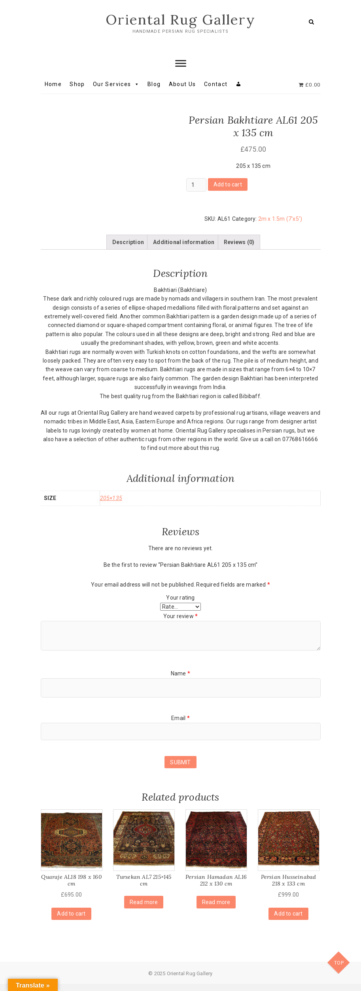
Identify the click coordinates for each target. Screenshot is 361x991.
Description (128, 249)
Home (53, 84)
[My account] (239, 84)
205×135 (111, 505)
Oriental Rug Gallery (180, 19)
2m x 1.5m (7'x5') (280, 219)
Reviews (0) (239, 249)
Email (180, 725)
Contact (216, 84)
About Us (182, 84)
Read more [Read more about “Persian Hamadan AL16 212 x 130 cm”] (216, 909)
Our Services (116, 84)
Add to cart (228, 185)
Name (180, 680)
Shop (77, 84)
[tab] (128, 249)
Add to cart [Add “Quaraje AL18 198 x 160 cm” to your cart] (71, 921)
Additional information (183, 249)
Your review (180, 623)
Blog (154, 84)
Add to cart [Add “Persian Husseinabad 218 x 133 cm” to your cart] (288, 921)
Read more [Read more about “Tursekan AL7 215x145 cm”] (144, 909)
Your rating (180, 605)
